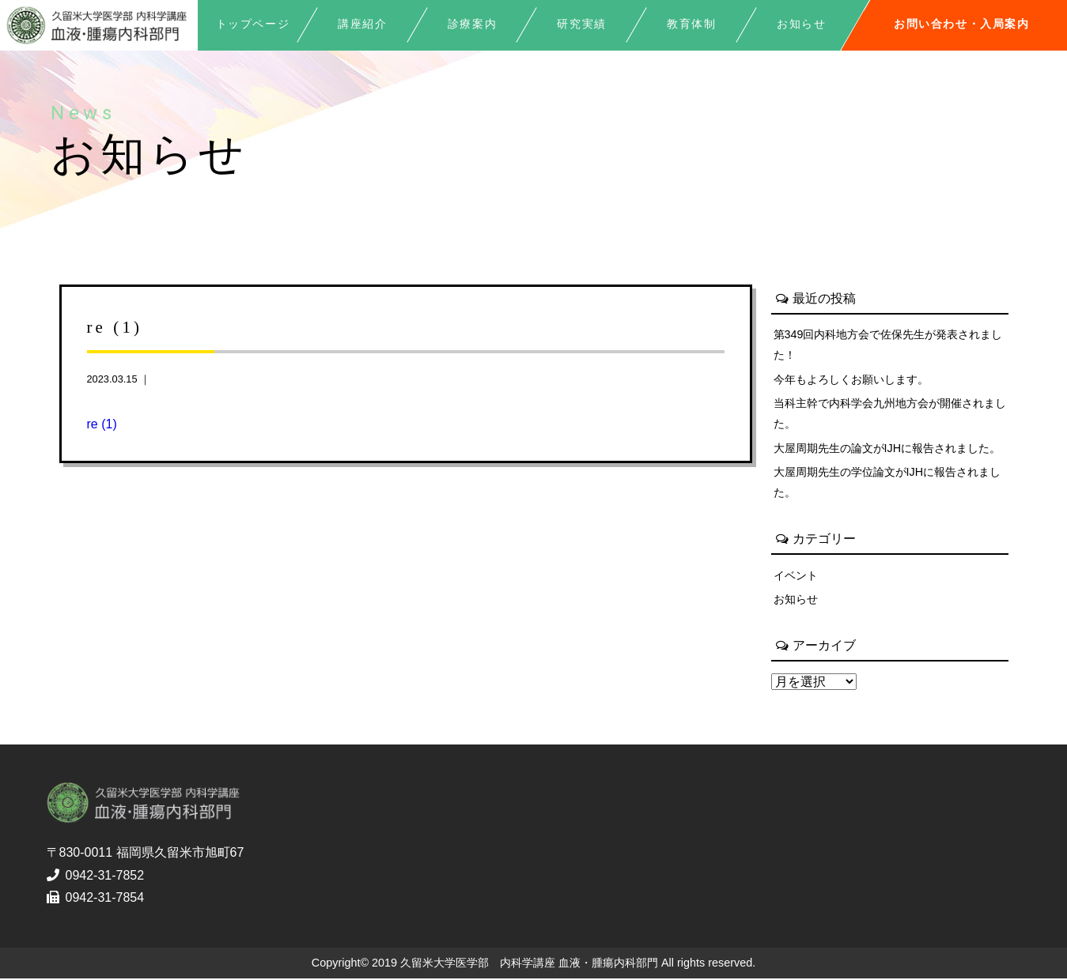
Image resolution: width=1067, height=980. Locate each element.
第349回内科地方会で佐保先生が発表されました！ (888, 344)
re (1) (102, 424)
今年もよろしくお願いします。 (851, 379)
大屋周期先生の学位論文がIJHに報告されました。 (887, 482)
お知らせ (796, 600)
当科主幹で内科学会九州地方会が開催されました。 (890, 414)
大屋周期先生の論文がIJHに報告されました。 (887, 448)
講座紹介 (362, 24)
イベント (796, 575)
